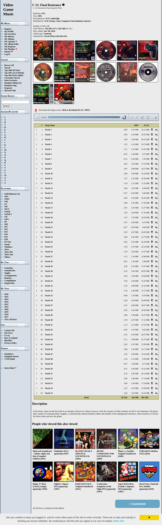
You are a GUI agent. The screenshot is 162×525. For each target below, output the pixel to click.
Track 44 (48, 339)
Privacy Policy (10, 343)
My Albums (9, 39)
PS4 (6, 234)
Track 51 (48, 373)
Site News (8, 333)
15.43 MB (145, 281)
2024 (6, 299)
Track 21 (48, 227)
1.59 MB (134, 295)
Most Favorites (10, 80)
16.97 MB (145, 134)
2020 (6, 309)
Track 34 (48, 290)
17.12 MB (145, 320)
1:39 (125, 320)
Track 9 (48, 169)
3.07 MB (134, 388)
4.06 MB (134, 305)
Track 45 (48, 344)
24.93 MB (145, 232)
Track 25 (48, 247)
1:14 (125, 290)
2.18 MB (134, 256)
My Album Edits (11, 44)
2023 (6, 302)
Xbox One (8, 254)
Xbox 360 (8, 252)
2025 (6, 297)
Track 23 (48, 237)
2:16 (125, 373)
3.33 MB (134, 178)
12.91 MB (145, 149)
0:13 (125, 159)
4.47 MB (134, 232)
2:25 (125, 232)
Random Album (11, 83)
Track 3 (48, 139)
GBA (6, 219)
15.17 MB (145, 349)
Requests (8, 88)
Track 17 (48, 208)
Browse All (9, 65)
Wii (5, 206)
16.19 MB (145, 173)
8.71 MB (145, 364)
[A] (20, 83)
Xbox (6, 249)
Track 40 (48, 320)
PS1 (6, 227)
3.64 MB (134, 212)
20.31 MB (145, 139)
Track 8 (48, 164)
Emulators (8, 354)
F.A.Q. (7, 335)
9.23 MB (145, 222)
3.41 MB (134, 164)
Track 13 (48, 188)
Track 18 (48, 212)
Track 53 (48, 383)
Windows (8, 247)
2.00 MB (134, 222)
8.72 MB (145, 154)
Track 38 (48, 310)
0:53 (125, 154)
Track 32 (48, 281)
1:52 (125, 388)
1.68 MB (134, 364)
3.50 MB (134, 383)
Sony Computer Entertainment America (73, 21)
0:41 (125, 261)
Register (8, 29)
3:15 (125, 369)
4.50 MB (134, 300)
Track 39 (48, 315)
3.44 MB (134, 315)
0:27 (125, 193)
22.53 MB (145, 247)
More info (119, 521)
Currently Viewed (12, 78)
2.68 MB (134, 286)
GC (5, 204)
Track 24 (48, 242)
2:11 (125, 339)
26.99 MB (145, 300)
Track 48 (48, 359)
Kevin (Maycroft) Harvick (55, 36)
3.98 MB (134, 339)
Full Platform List (12, 194)
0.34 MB (134, 159)
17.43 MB (145, 212)
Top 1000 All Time (12, 70)
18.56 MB (145, 310)
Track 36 (48, 300)
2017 (6, 317)
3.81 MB (134, 271)
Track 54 (48, 388)
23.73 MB (145, 339)
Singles (7, 273)
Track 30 (48, 271)
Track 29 (48, 266)
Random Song (10, 85)
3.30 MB (134, 139)
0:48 (125, 295)
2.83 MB (134, 354)
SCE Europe (50, 21)
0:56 (125, 330)
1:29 (125, 251)
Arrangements (10, 275)
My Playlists (10, 49)
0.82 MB (134, 193)
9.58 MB (145, 359)
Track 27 (48, 256)
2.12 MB (134, 325)
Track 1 (48, 130)
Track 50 (48, 369)
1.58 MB (134, 154)
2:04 (125, 198)
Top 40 (7, 68)
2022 (6, 304)
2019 (6, 312)
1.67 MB (134, 330)
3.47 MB (134, 247)
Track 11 (48, 178)
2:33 (125, 334)
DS (5, 222)
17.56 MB (145, 203)
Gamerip (47, 33)
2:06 (125, 378)
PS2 (6, 229)
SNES (6, 199)
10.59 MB (145, 217)
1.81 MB (134, 188)
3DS (6, 224)
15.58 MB (145, 388)
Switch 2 (8, 214)
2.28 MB (134, 290)
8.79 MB (145, 295)
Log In (7, 54)
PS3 (6, 232)
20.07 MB (145, 271)
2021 (6, 307)
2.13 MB (134, 359)
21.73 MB (145, 237)
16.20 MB (145, 242)
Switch (7, 211)
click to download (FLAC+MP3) (76, 110)
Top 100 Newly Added (13, 75)
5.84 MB (134, 369)
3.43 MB (134, 349)
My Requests (9, 46)
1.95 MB (145, 159)
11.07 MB (145, 251)
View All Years (10, 319)
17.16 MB (145, 378)
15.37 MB (145, 208)
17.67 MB (145, 266)
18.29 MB (145, 198)
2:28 (125, 266)
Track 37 (48, 305)
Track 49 (48, 364)
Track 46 (48, 349)
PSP (6, 239)
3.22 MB (134, 144)
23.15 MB (145, 130)
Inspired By (9, 283)
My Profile (9, 31)
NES (6, 196)
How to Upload (10, 338)
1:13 (125, 256)
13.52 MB (145, 354)
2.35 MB (134, 217)
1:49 (125, 139)
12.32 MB (145, 286)
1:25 (125, 217)
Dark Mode (10, 368)
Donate (8, 51)
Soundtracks (9, 270)
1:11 (125, 149)
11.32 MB (145, 183)
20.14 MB (145, 373)
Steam (7, 244)
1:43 (125, 354)
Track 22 (48, 232)
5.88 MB (145, 261)
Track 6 (48, 154)
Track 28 (48, 261)
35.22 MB (145, 369)
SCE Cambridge (52, 18)
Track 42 (48, 330)
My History (9, 36)
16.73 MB (145, 144)
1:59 (125, 212)
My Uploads (10, 41)
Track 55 (48, 393)
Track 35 (48, 295)
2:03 (125, 134)
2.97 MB (134, 320)
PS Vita (7, 242)
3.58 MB (134, 276)
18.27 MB (145, 169)
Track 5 (48, 149)
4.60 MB (145, 193)
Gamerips (8, 268)
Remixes (8, 278)
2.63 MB (134, 251)
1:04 (125, 188)
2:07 (125, 169)
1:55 (125, 144)
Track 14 (48, 193)
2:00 (125, 130)
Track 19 (48, 217)
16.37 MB (145, 315)
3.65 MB (134, 393)
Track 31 (48, 276)
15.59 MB (145, 344)
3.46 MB (134, 378)
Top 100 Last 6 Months (14, 73)
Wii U (6, 209)
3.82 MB (134, 237)
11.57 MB (145, 290)
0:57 (125, 364)
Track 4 (48, 144)
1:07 (125, 222)
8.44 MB (145, 188)
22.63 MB (145, 393)
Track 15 (48, 198)
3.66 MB (134, 173)
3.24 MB (134, 281)
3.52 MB (134, 203)
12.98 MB (145, 256)
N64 (6, 201)
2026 (6, 294)
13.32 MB (145, 325)
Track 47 (48, 354)
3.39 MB (134, 134)
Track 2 (48, 134)
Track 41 (48, 325)
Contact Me (9, 330)
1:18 (125, 183)
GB (5, 216)
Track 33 (48, 286)
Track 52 (48, 378)
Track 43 (48, 334)
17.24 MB (145, 383)
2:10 (125, 271)
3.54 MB (134, 198)
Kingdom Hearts (11, 356)
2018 (6, 314)
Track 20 (48, 222)
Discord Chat (10, 90)
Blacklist (8, 340)
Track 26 (48, 251)
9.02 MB (145, 330)
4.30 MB (134, 334)
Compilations (10, 280)
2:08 (125, 203)
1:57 (125, 178)
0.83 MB (134, 227)
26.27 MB (145, 334)
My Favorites (10, 34)
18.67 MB (145, 305)
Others (7, 257)
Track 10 (48, 173)
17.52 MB (145, 164)
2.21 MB (134, 183)
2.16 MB (134, 149)
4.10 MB (134, 266)
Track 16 (48, 203)
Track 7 (48, 159)
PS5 (6, 237)
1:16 (125, 359)
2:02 (125, 242)
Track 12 (48, 183)
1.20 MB (134, 261)
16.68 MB (145, 276)
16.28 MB (145, 178)
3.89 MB (134, 169)
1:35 (125, 286)
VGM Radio (9, 359)
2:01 (125, 208)
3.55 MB (134, 130)
